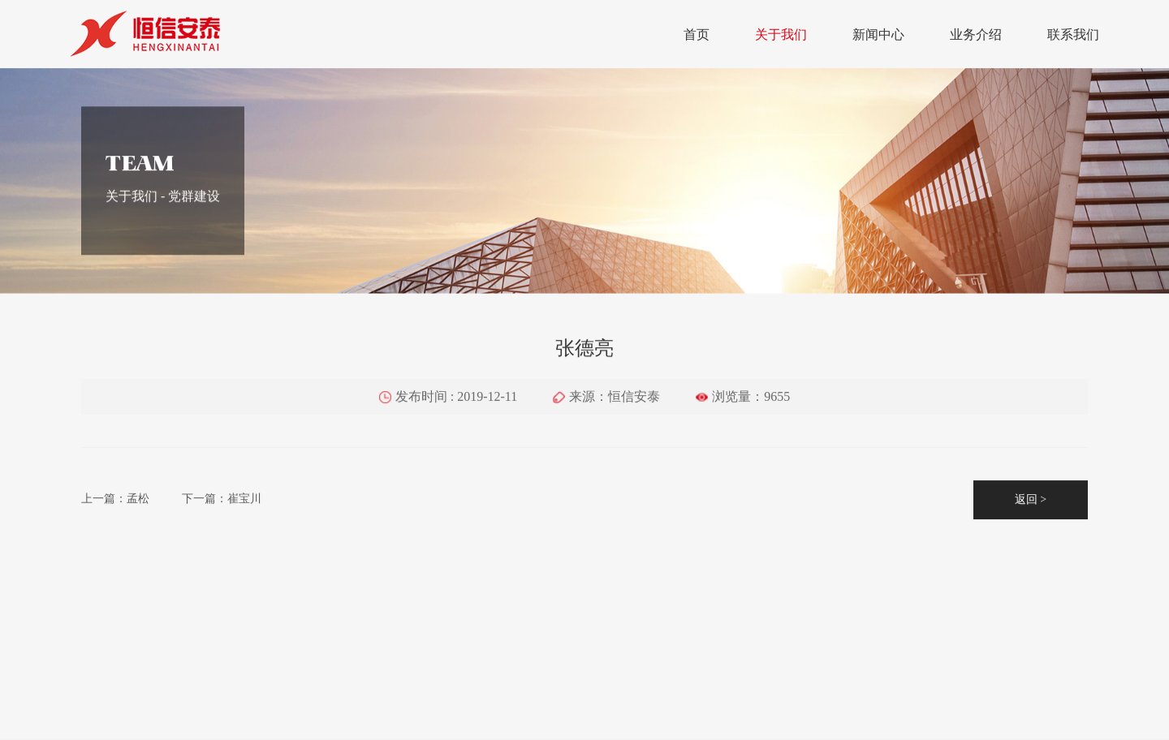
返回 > (1030, 504)
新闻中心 (878, 34)
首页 (697, 34)
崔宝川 (244, 503)
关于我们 (781, 34)
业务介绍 (976, 34)
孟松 (138, 503)
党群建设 (194, 202)
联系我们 (1073, 34)
